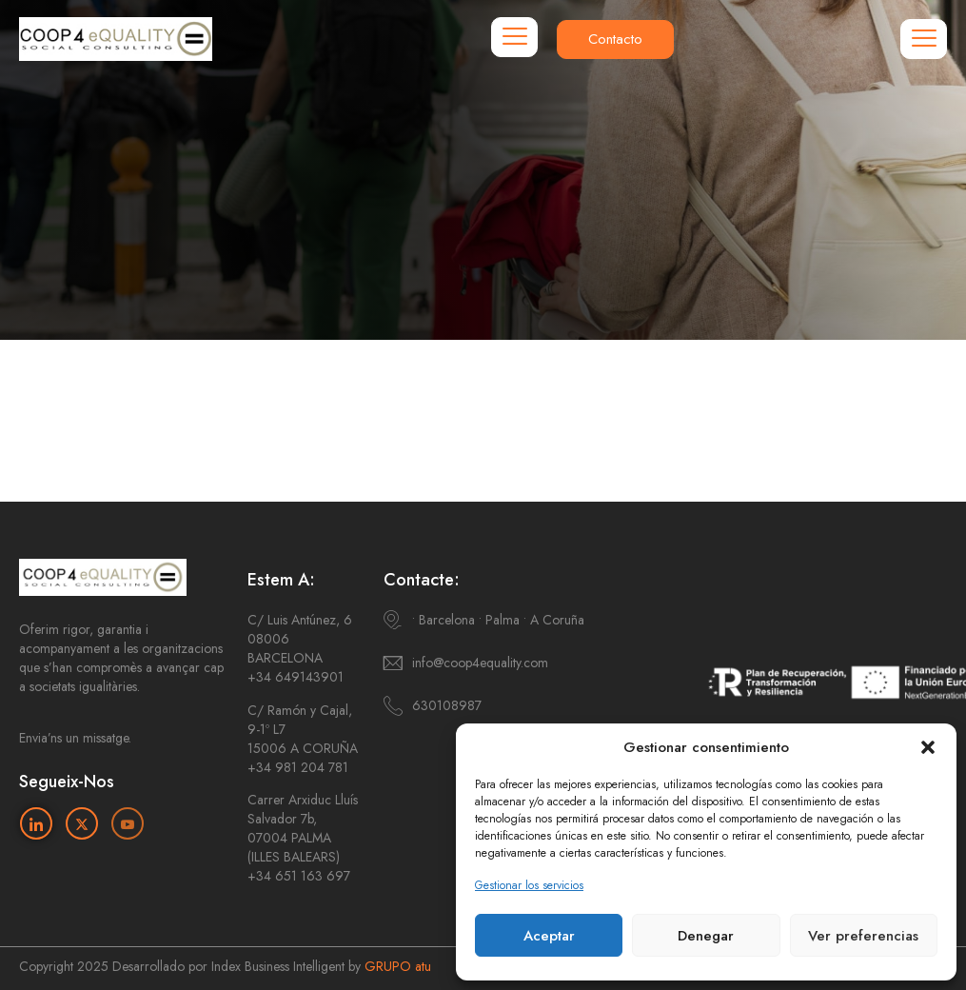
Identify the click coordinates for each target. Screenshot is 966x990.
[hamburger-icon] (514, 37)
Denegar (706, 935)
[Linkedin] (36, 823)
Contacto (615, 39)
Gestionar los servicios (529, 885)
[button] (927, 747)
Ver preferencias (863, 935)
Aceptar (549, 935)
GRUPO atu (398, 966)
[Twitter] (82, 823)
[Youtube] (127, 823)
